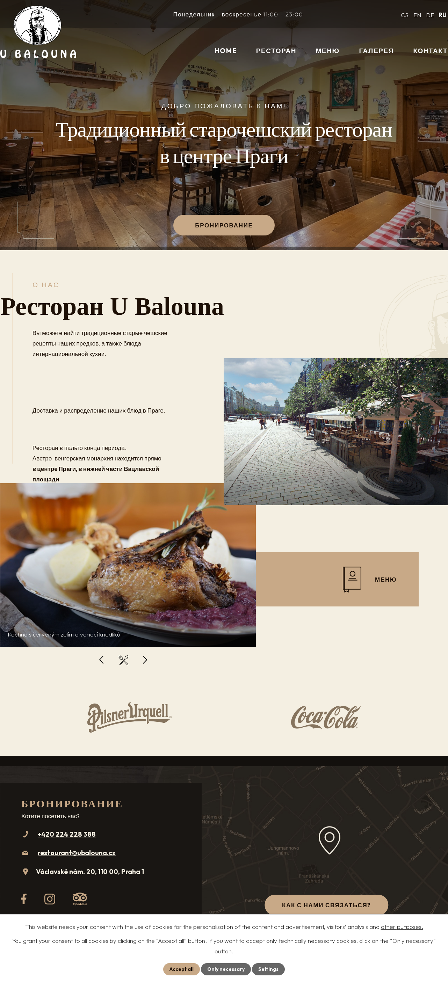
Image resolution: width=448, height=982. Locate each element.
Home (226, 50)
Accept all (181, 969)
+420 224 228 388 (67, 834)
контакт (430, 50)
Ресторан (276, 50)
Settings (268, 969)
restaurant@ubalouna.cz (77, 853)
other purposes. (402, 926)
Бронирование (224, 225)
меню (328, 50)
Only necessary (226, 969)
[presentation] (101, 660)
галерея (376, 50)
